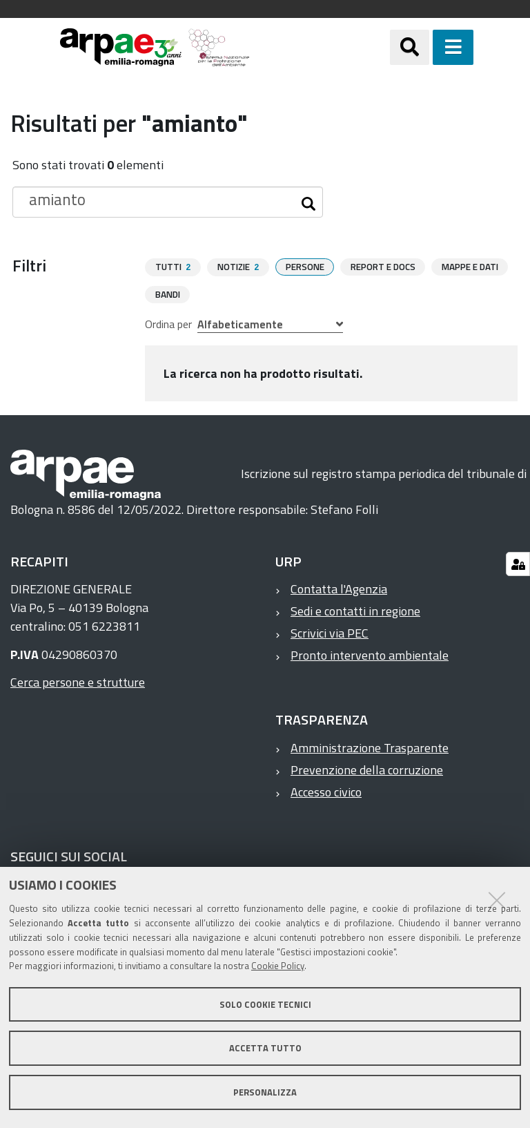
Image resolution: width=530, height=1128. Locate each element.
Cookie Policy (277, 966)
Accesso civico (326, 791)
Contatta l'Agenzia (339, 588)
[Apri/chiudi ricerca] (426, 47)
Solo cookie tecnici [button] (265, 1004)
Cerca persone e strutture (77, 681)
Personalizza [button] (265, 1092)
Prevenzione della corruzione (367, 769)
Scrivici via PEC (330, 632)
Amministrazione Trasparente (370, 747)
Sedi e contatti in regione (355, 610)
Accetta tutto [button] (265, 1048)
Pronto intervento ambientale (370, 654)
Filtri (29, 265)
